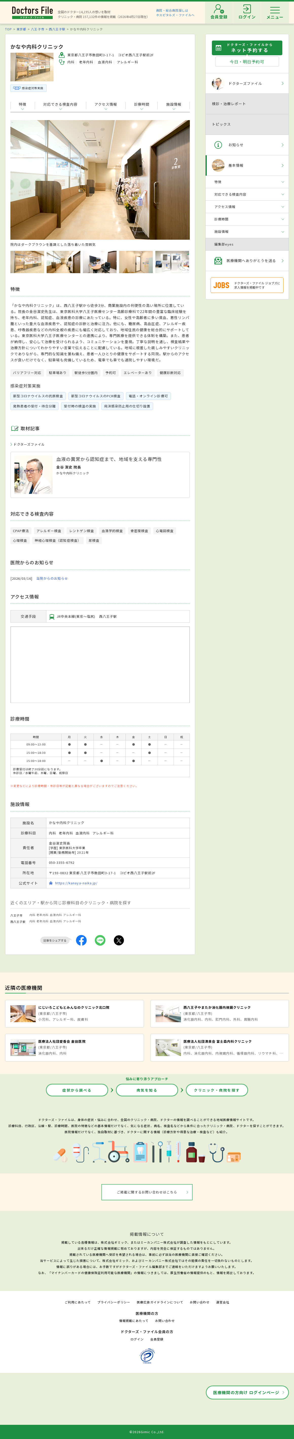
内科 (32, 915)
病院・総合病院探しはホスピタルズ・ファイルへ (175, 12)
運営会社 (222, 1302)
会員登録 (156, 1339)
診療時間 (141, 104)
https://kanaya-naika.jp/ (76, 883)
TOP (8, 29)
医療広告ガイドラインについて (160, 1302)
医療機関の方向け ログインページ (246, 1392)
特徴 (22, 104)
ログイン (137, 1339)
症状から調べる (77, 1090)
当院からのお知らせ (52, 578)
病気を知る (147, 1090)
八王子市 (37, 29)
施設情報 (173, 104)
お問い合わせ (200, 1302)
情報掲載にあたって (134, 1320)
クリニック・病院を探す (217, 1090)
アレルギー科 (72, 915)
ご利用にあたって (78, 1302)
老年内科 (42, 915)
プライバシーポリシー (113, 1302)
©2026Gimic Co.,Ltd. (147, 1432)
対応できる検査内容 (60, 104)
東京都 (21, 29)
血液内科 (56, 915)
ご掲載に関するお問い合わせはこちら (147, 1192)
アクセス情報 (106, 104)
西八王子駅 (57, 29)
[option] (100, 183)
